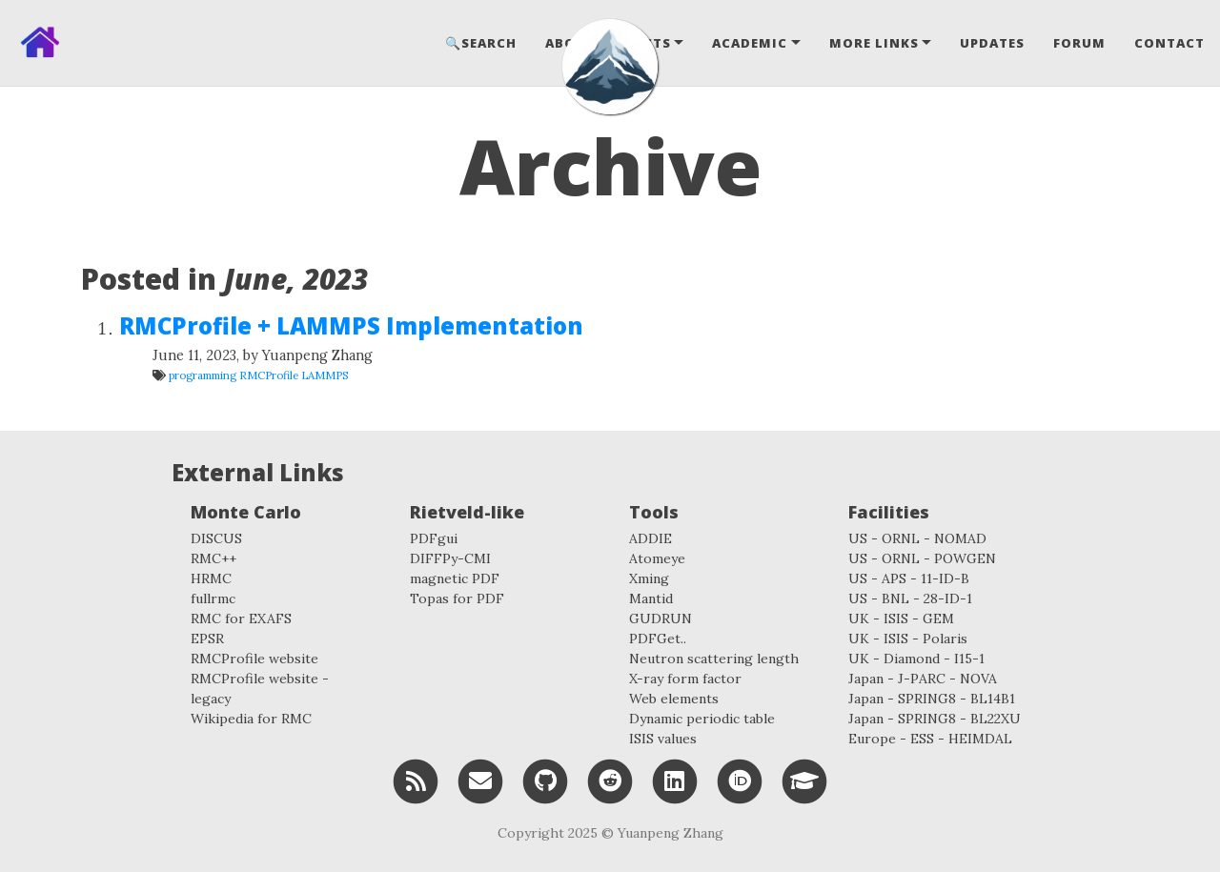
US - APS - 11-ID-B (908, 578)
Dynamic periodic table (702, 718)
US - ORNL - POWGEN (922, 558)
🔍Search (481, 42)
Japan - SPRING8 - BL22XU (934, 718)
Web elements (674, 698)
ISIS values (663, 738)
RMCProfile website (254, 658)
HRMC (211, 578)
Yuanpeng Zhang (670, 833)
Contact (1169, 42)
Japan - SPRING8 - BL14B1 (931, 698)
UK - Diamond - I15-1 (916, 658)
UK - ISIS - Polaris (907, 638)
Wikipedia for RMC (251, 718)
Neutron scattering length (714, 658)
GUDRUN (660, 618)
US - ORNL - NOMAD (917, 538)
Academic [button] (749, 42)
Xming (649, 578)
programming (202, 375)
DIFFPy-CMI (450, 558)
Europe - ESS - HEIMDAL (930, 738)
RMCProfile (268, 375)
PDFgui (434, 538)
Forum (1079, 42)
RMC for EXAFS (241, 618)
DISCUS (216, 538)
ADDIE (650, 538)
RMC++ (213, 558)
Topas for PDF (457, 598)
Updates (992, 42)
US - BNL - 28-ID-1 (910, 598)
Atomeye (657, 558)
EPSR (207, 638)
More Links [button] (874, 42)
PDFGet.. (657, 638)
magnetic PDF (454, 578)
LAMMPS (325, 375)
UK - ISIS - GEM (901, 618)
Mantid (651, 598)
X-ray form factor (685, 678)
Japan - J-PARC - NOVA (922, 678)
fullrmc (213, 598)
